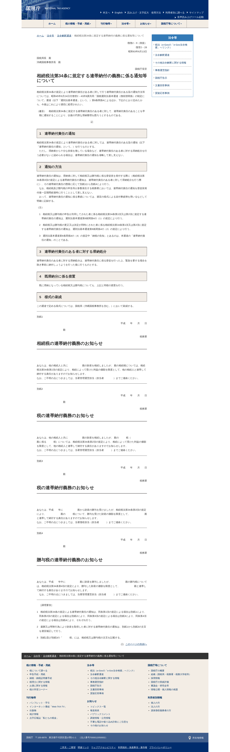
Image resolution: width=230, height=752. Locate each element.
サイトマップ (196, 12)
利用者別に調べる (175, 12)
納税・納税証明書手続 (41, 678)
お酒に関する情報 (38, 685)
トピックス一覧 (98, 706)
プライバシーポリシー (160, 747)
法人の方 (155, 706)
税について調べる (38, 670)
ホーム (52, 23)
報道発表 (94, 710)
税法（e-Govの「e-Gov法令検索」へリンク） (171, 46)
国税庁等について (157, 665)
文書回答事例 (162, 85)
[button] (78, 24)
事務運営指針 (162, 70)
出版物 (33, 710)
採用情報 (155, 678)
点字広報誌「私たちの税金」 (44, 718)
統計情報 (34, 714)
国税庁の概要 (157, 670)
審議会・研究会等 (160, 685)
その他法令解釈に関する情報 (170, 62)
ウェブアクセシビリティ (103, 747)
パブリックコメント (100, 714)
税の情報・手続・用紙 (38, 665)
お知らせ (92, 701)
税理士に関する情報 (40, 682)
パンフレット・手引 (40, 703)
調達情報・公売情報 (100, 718)
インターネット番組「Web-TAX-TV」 (48, 706)
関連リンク (83, 747)
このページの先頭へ (136, 644)
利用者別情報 (155, 697)
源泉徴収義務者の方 (161, 710)
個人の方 (155, 703)
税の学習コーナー (38, 689)
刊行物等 (31, 697)
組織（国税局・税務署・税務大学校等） (171, 674)
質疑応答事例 (162, 93)
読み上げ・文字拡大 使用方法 (144, 12)
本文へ (106, 12)
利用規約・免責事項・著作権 (132, 747)
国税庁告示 (161, 78)
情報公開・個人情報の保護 (164, 689)
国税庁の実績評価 (160, 682)
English (119, 12)
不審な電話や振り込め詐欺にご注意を (109, 722)
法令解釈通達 (64, 35)
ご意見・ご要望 (68, 747)
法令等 (50, 35)
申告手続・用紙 (37, 674)
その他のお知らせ (99, 725)
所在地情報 (196, 738)
